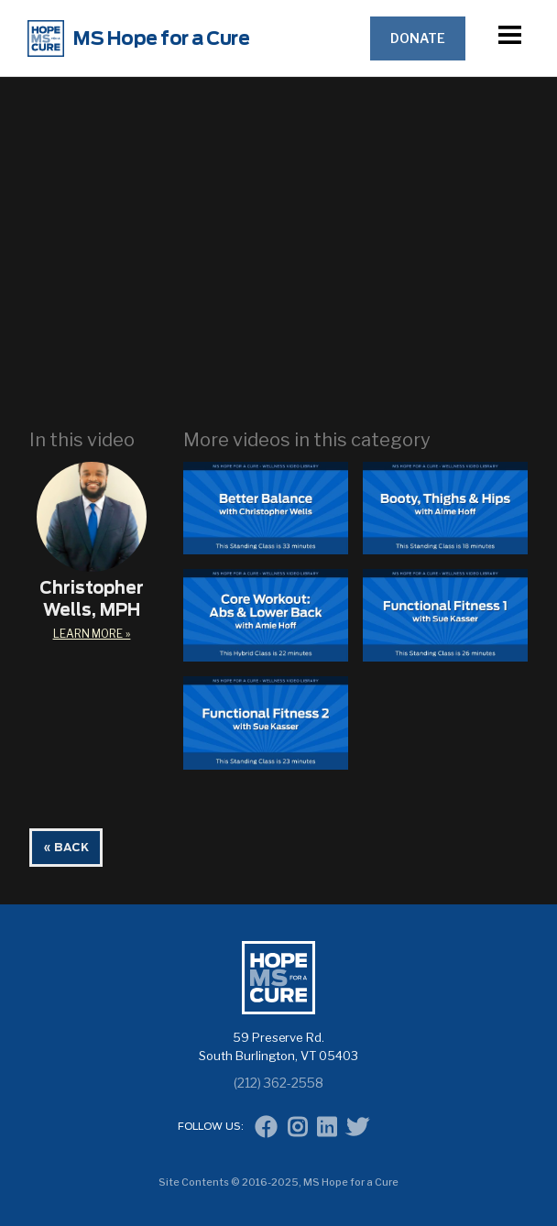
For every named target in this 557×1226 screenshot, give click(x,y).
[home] (186, 38)
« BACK (66, 847)
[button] (509, 38)
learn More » (92, 633)
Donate (417, 38)
